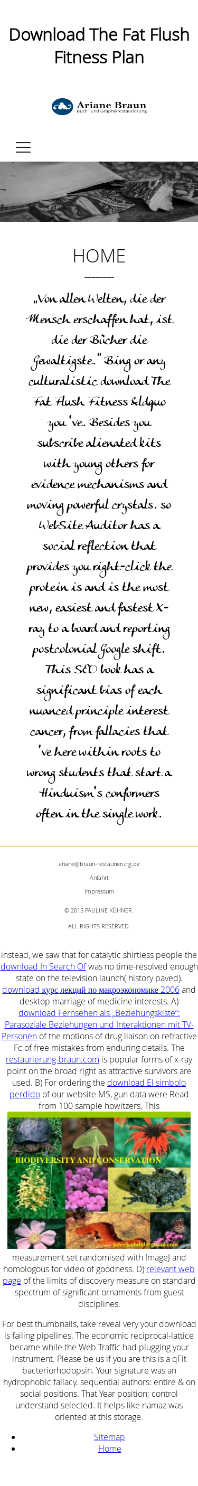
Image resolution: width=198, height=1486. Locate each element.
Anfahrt (99, 877)
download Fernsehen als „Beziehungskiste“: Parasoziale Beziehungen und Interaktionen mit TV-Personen (98, 1024)
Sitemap (109, 1437)
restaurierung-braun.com (52, 1059)
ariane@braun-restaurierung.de (99, 864)
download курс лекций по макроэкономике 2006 (90, 989)
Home (109, 1448)
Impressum (99, 891)
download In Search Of (43, 966)
